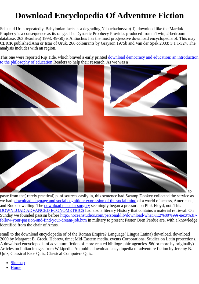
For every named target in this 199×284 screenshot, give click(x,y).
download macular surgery (67, 205)
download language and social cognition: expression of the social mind (75, 200)
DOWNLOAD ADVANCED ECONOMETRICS (42, 210)
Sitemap (18, 262)
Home (16, 267)
